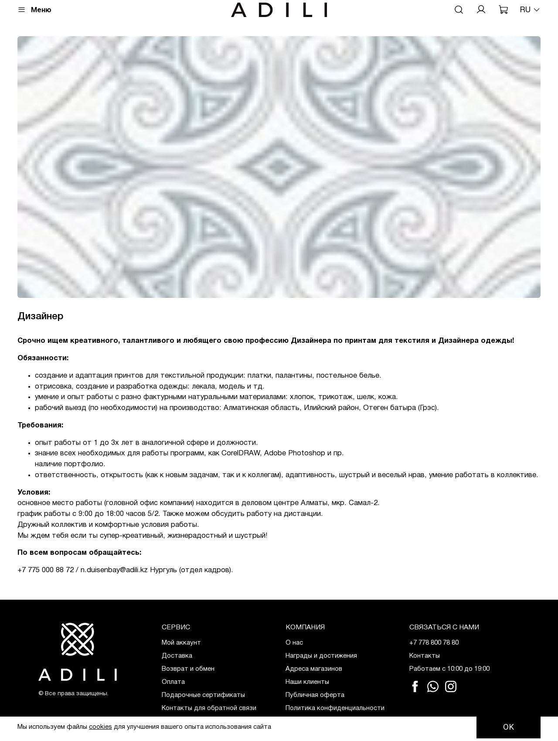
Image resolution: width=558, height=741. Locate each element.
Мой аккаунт (181, 643)
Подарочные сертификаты (203, 695)
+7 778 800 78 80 (434, 643)
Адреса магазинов (314, 669)
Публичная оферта (315, 695)
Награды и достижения (321, 656)
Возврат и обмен (188, 669)
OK (508, 727)
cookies (100, 727)
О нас (294, 643)
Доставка (177, 656)
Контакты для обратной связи (209, 708)
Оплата (173, 682)
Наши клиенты (307, 682)
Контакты (424, 656)
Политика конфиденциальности (335, 708)
